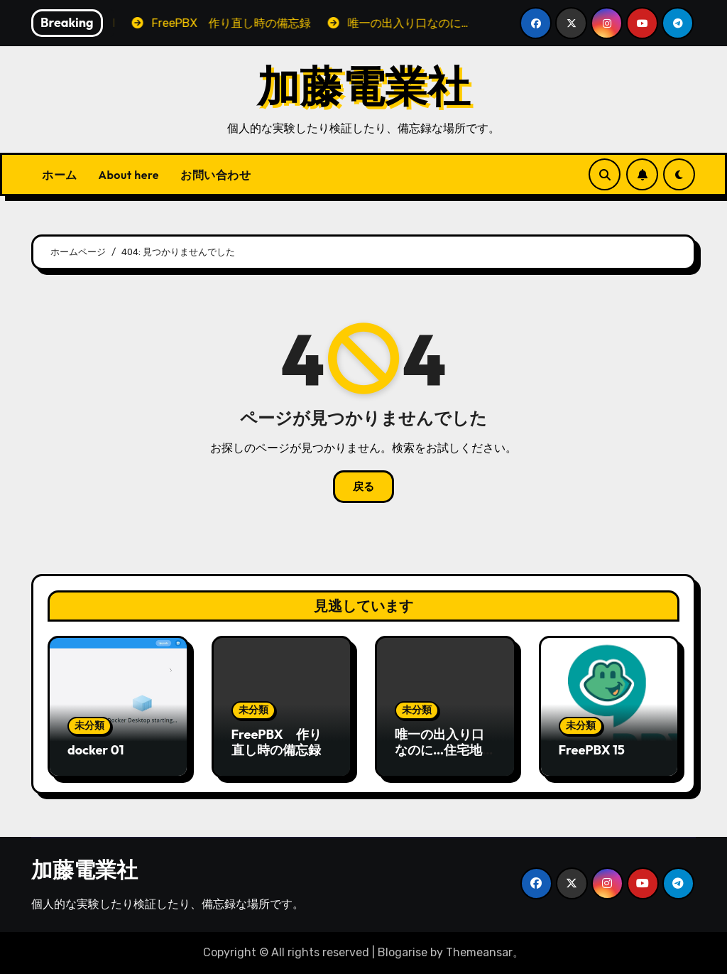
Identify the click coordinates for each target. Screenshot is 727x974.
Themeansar (479, 952)
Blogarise (402, 952)
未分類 (89, 726)
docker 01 (95, 750)
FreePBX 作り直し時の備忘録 (276, 742)
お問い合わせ (215, 175)
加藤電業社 (363, 86)
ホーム (59, 175)
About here (129, 175)
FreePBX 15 (592, 750)
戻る (363, 486)
